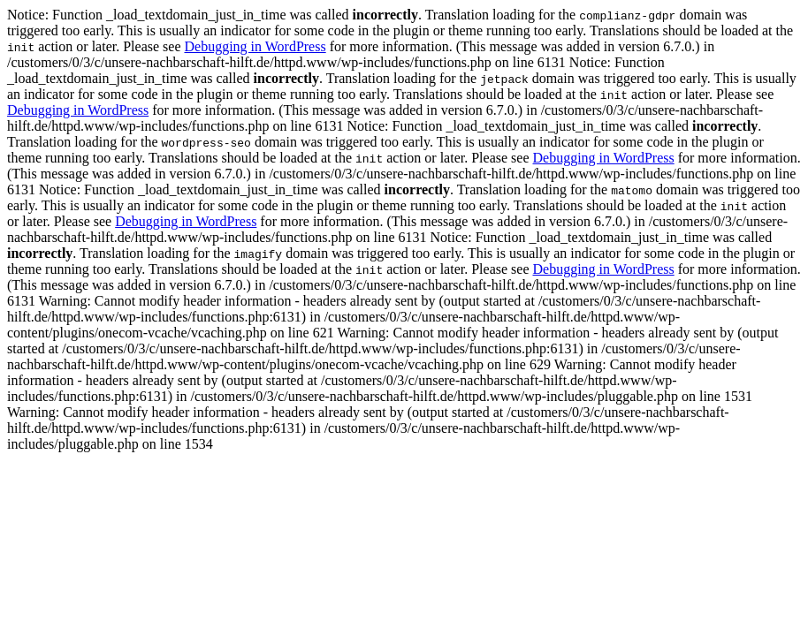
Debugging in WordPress (254, 46)
